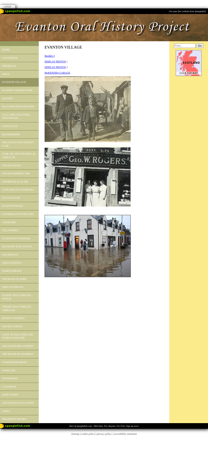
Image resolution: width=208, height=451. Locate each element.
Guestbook (10, 57)
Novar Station (12, 326)
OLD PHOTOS (10, 254)
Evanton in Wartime (16, 238)
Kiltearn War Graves (17, 246)
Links (6, 411)
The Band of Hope (14, 279)
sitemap (75, 433)
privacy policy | (105, 433)
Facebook (104, 3)
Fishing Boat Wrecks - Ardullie (17, 308)
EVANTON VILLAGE (14, 82)
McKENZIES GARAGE (57, 72)
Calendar (9, 386)
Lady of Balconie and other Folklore (17, 336)
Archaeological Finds (18, 402)
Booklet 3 (50, 55)
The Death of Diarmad (17, 354)
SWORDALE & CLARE (15, 181)
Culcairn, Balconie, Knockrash (16, 116)
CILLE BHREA (10, 230)
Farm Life (8, 370)
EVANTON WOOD (12, 205)
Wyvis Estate (11, 197)
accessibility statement (125, 433)
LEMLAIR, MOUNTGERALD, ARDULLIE (19, 155)
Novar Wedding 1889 (16, 173)
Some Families (12, 270)
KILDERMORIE (11, 134)
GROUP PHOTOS (12, 262)
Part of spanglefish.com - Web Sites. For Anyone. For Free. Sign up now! (104, 426)
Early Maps (10, 394)
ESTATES (7, 98)
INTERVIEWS (10, 378)
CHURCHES (9, 222)
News (5, 74)
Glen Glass (10, 126)
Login (7, 6)
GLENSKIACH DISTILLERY (18, 214)
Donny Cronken (13, 318)
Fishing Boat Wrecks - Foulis (17, 297)
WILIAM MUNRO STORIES (17, 346)
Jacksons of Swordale (18, 189)
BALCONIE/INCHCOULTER (18, 106)
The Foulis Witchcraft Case (18, 144)
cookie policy (88, 433)
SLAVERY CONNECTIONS (17, 90)
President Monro (14, 419)
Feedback (9, 65)
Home (6, 49)
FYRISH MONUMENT (14, 362)
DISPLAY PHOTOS (12, 287)
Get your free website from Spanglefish (187, 11)
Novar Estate (11, 165)
